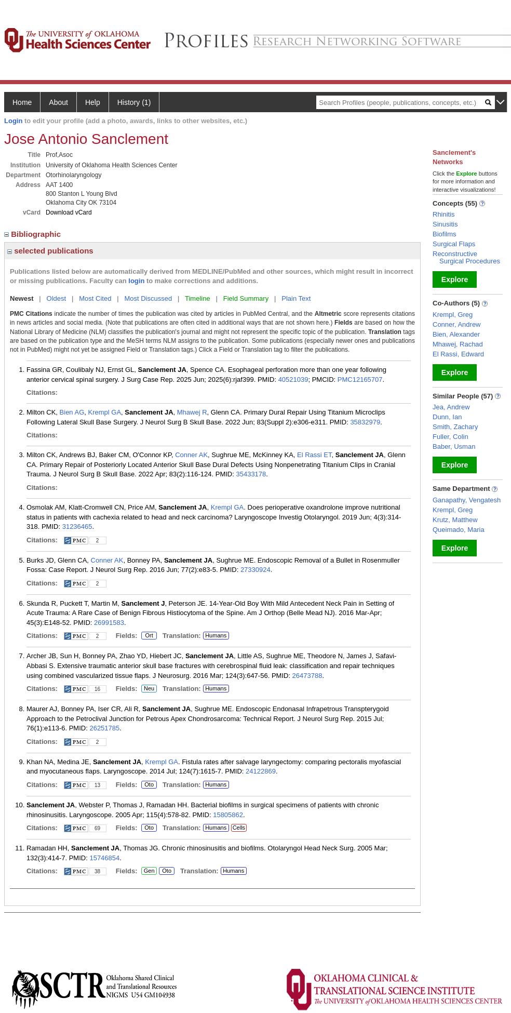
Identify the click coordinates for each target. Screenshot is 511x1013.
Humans (215, 635)
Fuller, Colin (450, 437)
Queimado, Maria (459, 530)
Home (22, 102)
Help (92, 102)
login (136, 281)
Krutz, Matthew (455, 520)
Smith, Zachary (455, 427)
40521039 (293, 379)
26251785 (104, 728)
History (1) (134, 102)
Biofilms (444, 234)
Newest (22, 298)
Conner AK (191, 455)
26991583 (109, 623)
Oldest (56, 298)
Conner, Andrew (457, 324)
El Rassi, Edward (458, 354)
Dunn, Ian (447, 417)
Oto (149, 785)
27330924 (255, 570)
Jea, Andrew (451, 407)
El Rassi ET (314, 455)
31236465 (77, 526)
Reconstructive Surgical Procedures (466, 257)
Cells (239, 827)
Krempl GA (105, 412)
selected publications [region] (50, 250)
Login (13, 121)
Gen (148, 871)
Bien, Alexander (456, 334)
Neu (149, 688)
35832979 (365, 422)
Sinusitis (445, 224)
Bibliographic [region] (33, 234)
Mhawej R (192, 412)
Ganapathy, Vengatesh (467, 500)
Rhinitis (444, 214)
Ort (149, 635)
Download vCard (69, 212)
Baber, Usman (454, 446)
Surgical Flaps (454, 244)
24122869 (261, 771)
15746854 (104, 858)
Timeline (197, 298)
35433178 (251, 474)
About (58, 102)
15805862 (228, 815)
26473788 (307, 675)
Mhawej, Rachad (458, 344)
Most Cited (95, 298)
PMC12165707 (360, 379)
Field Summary (245, 298)
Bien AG (72, 412)
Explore (454, 279)
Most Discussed (148, 298)
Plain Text (296, 298)
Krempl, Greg (453, 314)
